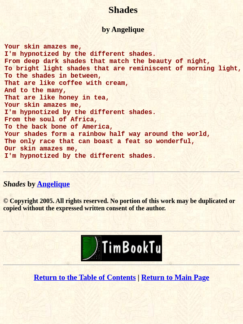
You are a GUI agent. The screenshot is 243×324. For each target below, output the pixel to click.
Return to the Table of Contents (85, 305)
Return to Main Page (175, 305)
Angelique (53, 211)
